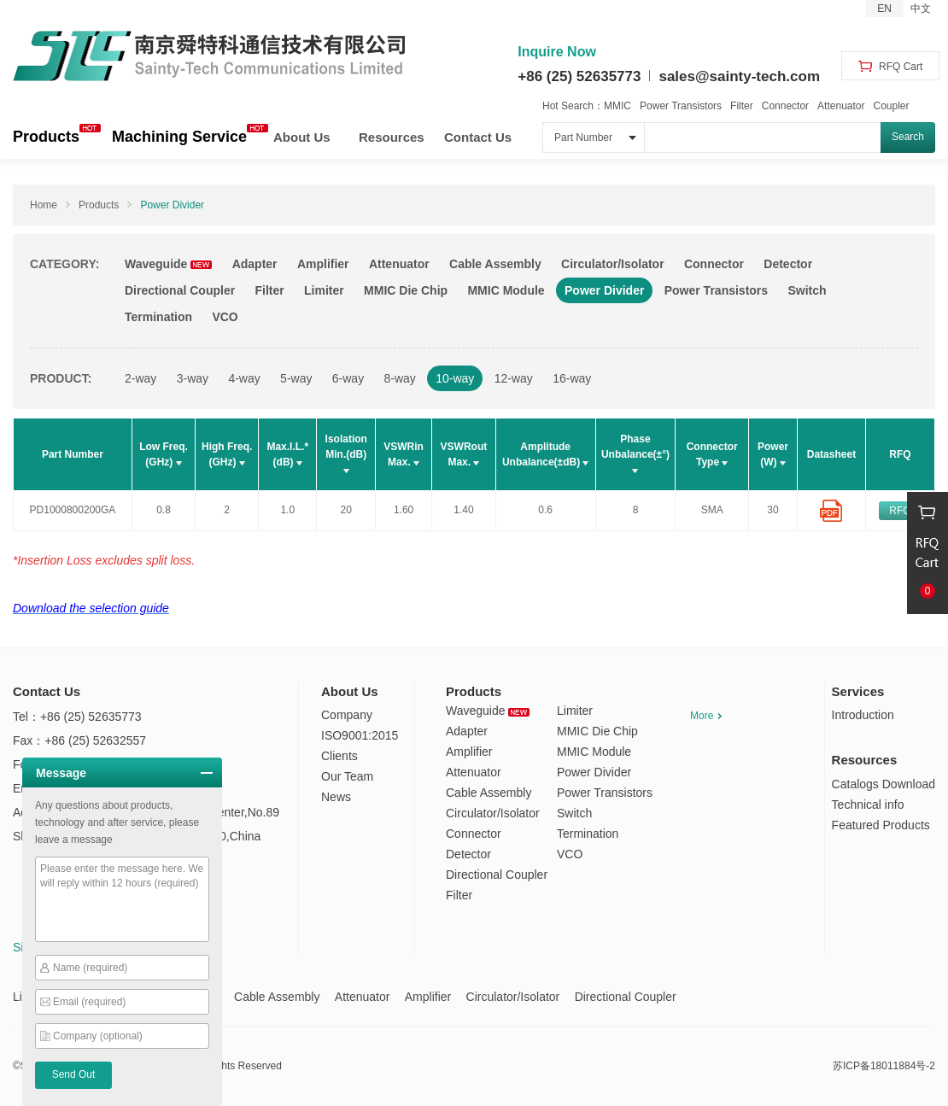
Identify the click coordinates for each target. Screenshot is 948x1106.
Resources (391, 137)
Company (346, 715)
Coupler (891, 106)
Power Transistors (681, 106)
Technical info (868, 804)
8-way (400, 378)
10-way (455, 378)
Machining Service (179, 136)
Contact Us (478, 137)
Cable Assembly (495, 264)
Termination (158, 317)
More (706, 716)
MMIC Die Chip (406, 290)
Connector (785, 106)
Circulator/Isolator (612, 264)
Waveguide (168, 264)
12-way (513, 378)
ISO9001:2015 (359, 735)
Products (46, 136)
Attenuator (840, 106)
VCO (224, 317)
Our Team (347, 776)
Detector (788, 264)
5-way (296, 378)
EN (884, 9)
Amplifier (323, 264)
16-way (572, 378)
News (336, 797)
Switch (806, 290)
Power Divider (172, 205)
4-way (244, 378)
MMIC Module (505, 290)
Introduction (863, 715)
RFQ (899, 511)
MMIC (617, 106)
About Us (302, 137)
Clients (339, 756)
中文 (920, 9)
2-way (140, 378)
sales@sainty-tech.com (739, 76)
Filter (741, 106)
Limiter (324, 290)
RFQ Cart (890, 67)
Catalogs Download (883, 784)
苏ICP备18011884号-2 (884, 1066)
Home (43, 205)
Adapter (255, 264)
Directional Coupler (180, 290)
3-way (192, 378)
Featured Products (881, 825)
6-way (348, 378)
